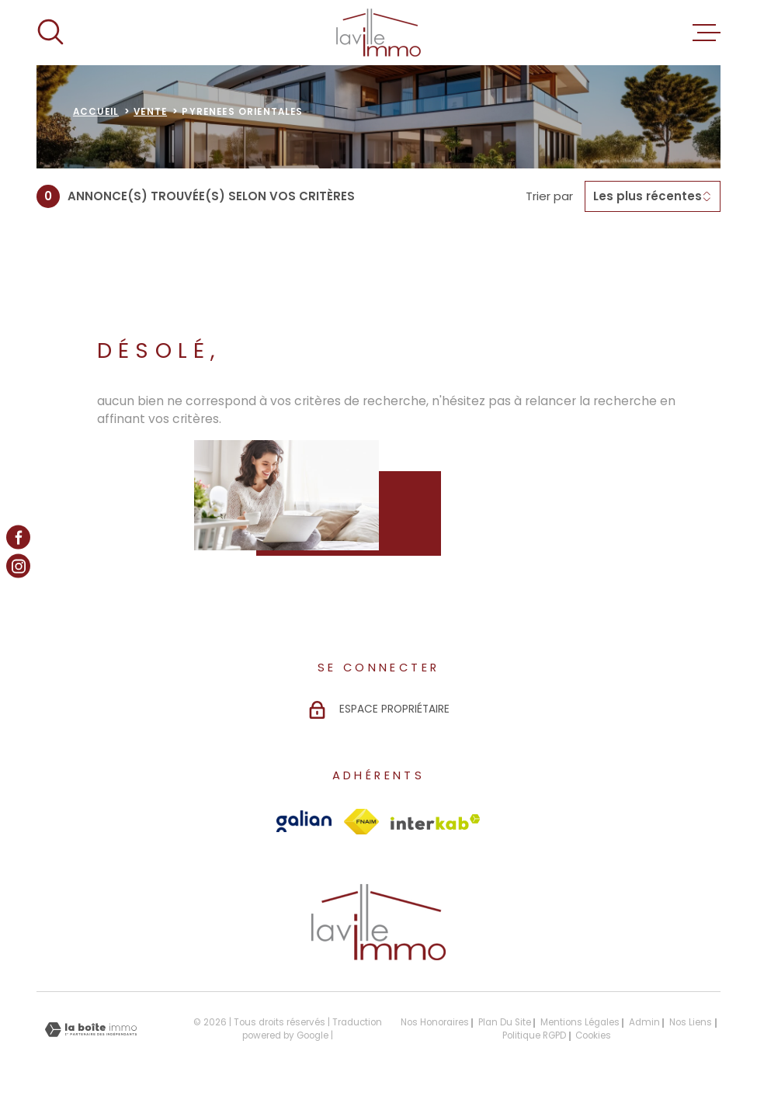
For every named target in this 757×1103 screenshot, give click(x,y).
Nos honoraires (435, 1022)
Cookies (593, 1036)
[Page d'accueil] (378, 32)
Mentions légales (580, 1022)
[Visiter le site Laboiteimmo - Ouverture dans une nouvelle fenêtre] (90, 1029)
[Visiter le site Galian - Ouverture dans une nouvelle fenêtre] (304, 821)
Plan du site (504, 1022)
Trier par (549, 196)
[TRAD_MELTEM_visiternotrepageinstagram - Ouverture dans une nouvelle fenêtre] (18, 566)
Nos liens (690, 1022)
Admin (644, 1022)
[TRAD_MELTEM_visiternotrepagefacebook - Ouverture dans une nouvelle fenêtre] (18, 537)
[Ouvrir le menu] (707, 33)
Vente (150, 112)
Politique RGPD (534, 1035)
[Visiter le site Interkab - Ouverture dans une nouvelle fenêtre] (436, 822)
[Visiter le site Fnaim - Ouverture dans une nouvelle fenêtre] (361, 821)
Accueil (96, 112)
